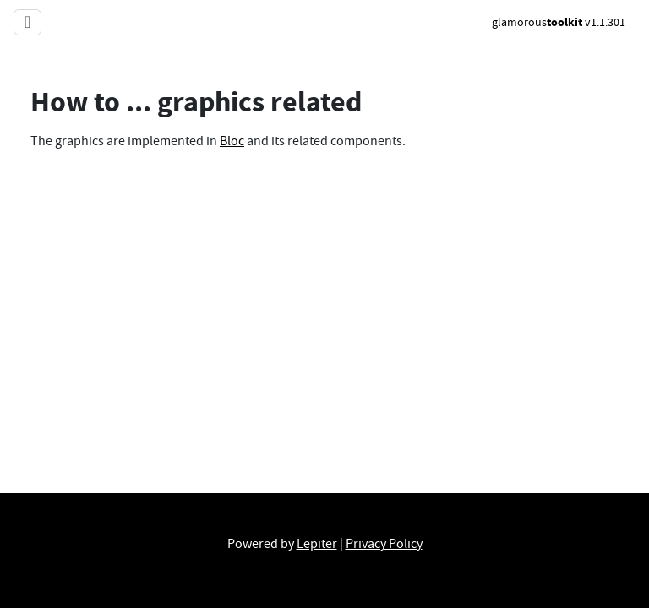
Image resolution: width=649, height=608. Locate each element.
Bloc (232, 141)
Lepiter (317, 543)
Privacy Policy (384, 543)
